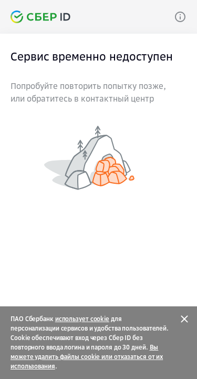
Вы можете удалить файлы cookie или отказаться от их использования (87, 357)
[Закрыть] (184, 319)
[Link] (180, 17)
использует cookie (82, 319)
